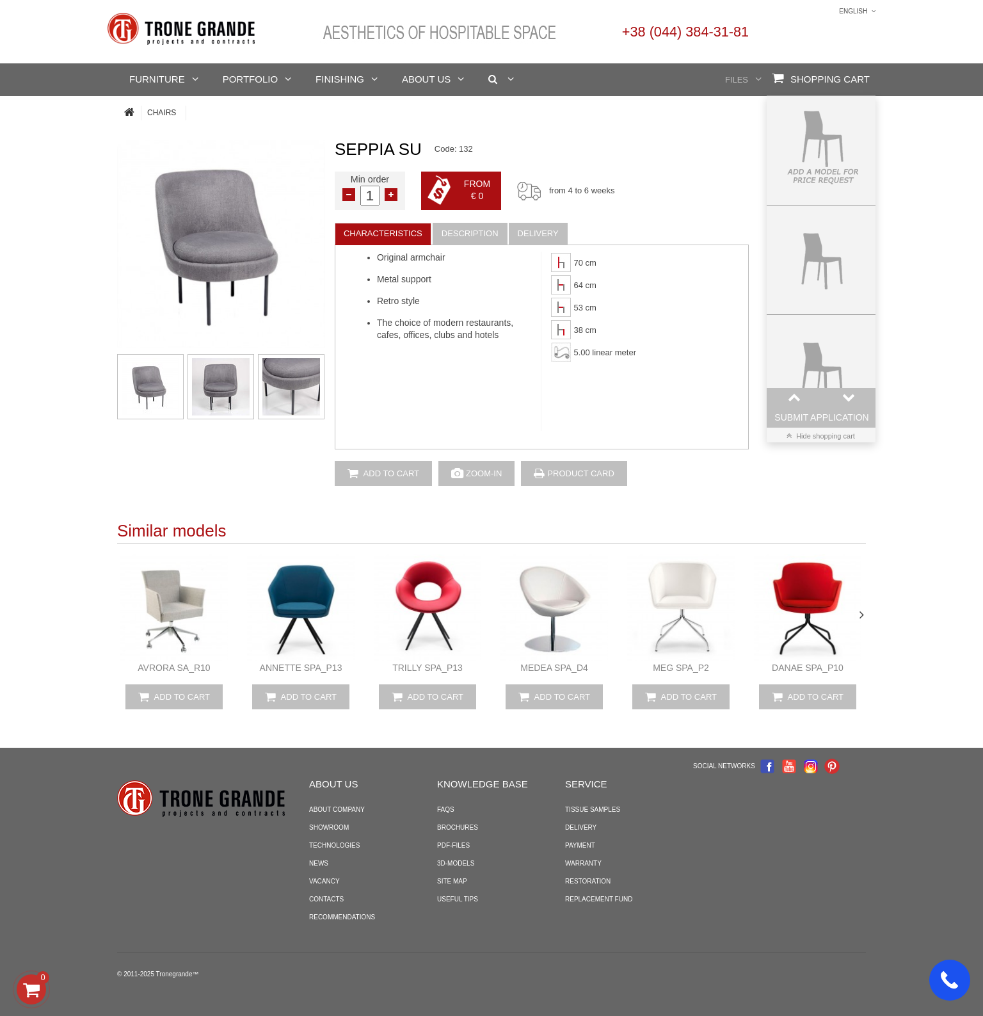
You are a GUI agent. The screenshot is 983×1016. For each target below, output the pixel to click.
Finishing (340, 79)
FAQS (445, 809)
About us (426, 79)
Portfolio (250, 79)
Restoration (588, 881)
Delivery (538, 233)
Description (470, 233)
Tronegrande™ (177, 974)
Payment (580, 845)
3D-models (455, 863)
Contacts (326, 899)
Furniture (157, 79)
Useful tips (457, 899)
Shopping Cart (821, 78)
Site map (452, 881)
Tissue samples (592, 809)
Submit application (821, 417)
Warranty (583, 863)
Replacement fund (598, 899)
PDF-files (453, 845)
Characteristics (383, 233)
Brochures (457, 827)
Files (736, 80)
